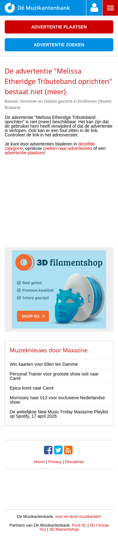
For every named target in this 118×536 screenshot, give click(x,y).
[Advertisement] (59, 203)
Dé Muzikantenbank (37, 8)
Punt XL (79, 525)
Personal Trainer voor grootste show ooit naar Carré (54, 376)
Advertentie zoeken (59, 44)
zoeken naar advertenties (67, 148)
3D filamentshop (64, 529)
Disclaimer (74, 461)
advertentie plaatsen (24, 152)
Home (39, 461)
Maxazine (75, 350)
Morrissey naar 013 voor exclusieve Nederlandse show (57, 400)
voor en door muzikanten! (78, 516)
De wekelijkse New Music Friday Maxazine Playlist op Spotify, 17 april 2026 (59, 414)
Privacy (55, 461)
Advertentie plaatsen (59, 26)
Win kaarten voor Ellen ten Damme (44, 364)
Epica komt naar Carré (32, 388)
